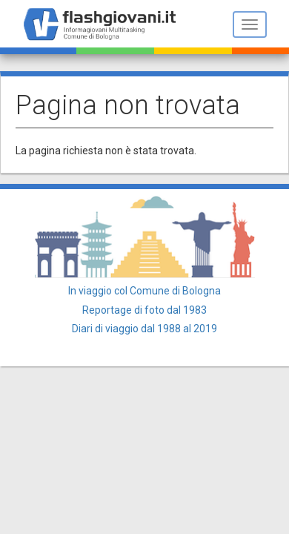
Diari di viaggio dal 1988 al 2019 (144, 328)
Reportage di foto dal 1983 (144, 310)
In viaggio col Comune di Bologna (144, 291)
